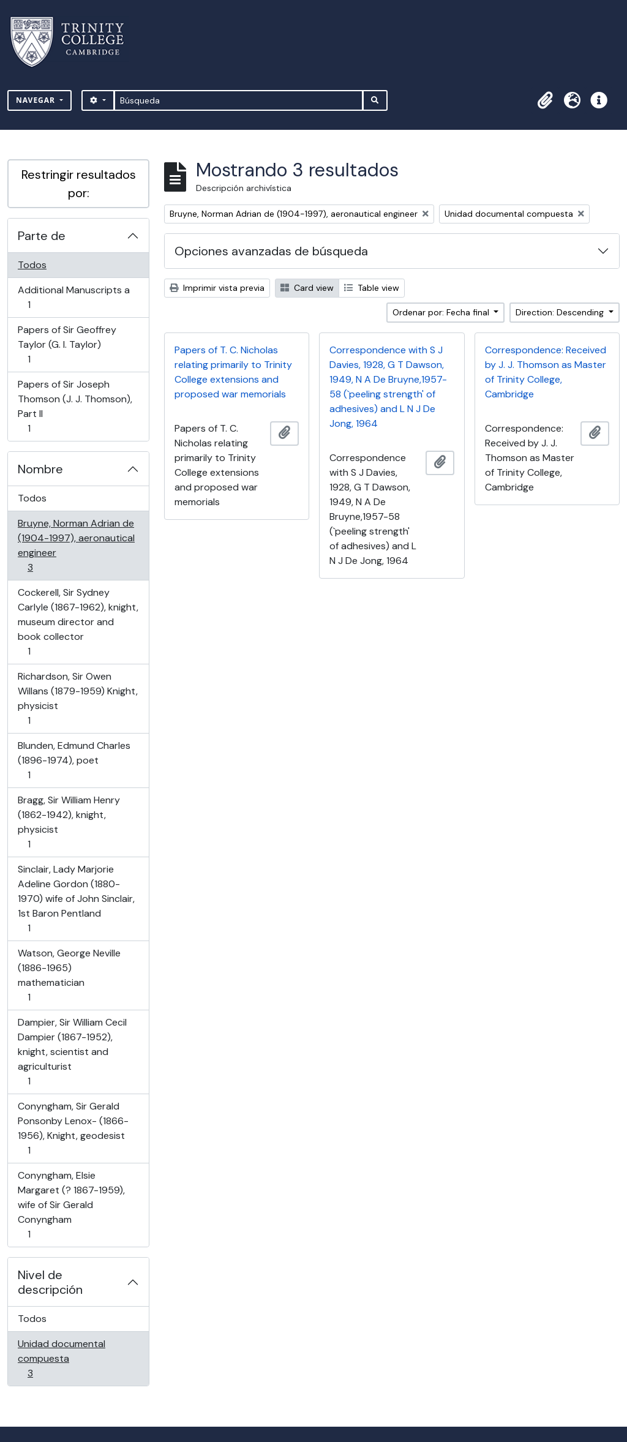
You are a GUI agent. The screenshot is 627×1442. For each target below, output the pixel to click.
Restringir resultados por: (78, 184)
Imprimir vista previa (217, 287)
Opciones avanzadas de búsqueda (271, 251)
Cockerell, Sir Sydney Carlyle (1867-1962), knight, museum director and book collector (77, 622)
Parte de (42, 236)
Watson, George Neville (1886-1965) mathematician (69, 975)
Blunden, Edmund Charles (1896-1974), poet (73, 760)
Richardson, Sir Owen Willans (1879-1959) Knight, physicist (77, 698)
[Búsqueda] (238, 100)
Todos (32, 264)
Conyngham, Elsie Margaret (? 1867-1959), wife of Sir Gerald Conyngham (71, 1205)
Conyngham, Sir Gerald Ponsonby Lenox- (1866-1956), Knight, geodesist (73, 1128)
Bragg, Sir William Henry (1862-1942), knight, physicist (68, 822)
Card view (307, 287)
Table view (371, 287)
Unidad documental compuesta (61, 1358)
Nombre (40, 469)
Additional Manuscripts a (73, 297)
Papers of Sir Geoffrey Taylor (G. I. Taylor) (66, 344)
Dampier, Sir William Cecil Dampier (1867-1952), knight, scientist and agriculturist (72, 1052)
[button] (544, 100)
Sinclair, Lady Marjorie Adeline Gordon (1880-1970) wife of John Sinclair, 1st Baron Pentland (76, 899)
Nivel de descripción (50, 1282)
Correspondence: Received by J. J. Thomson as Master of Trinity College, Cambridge (545, 372)
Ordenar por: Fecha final (442, 312)
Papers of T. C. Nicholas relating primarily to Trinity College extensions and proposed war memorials (233, 372)
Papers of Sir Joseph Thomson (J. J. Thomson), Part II (74, 406)
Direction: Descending (561, 312)
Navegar (37, 100)
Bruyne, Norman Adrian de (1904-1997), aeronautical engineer (76, 545)
